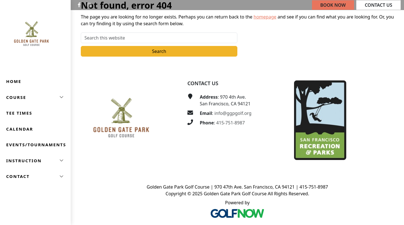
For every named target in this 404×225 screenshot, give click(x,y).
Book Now (333, 5)
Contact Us (378, 5)
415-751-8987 (230, 123)
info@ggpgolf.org (232, 113)
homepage (265, 17)
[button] (35, 97)
